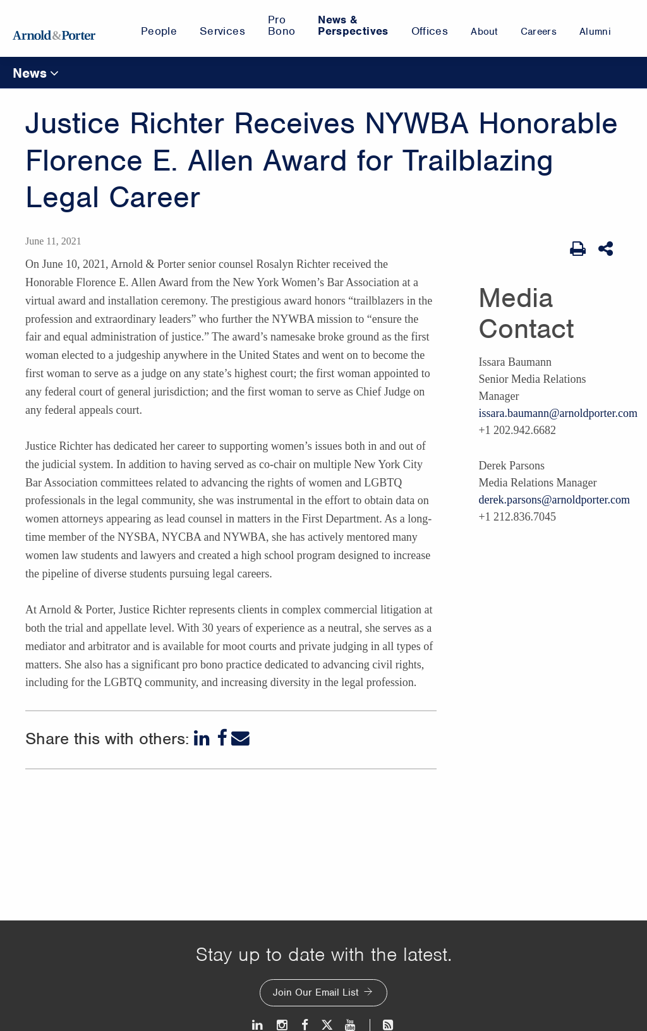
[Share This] (607, 249)
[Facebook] (222, 738)
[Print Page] (578, 249)
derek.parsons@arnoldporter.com (554, 499)
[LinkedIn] (203, 738)
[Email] (240, 738)
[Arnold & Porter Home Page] (54, 28)
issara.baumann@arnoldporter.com (558, 413)
